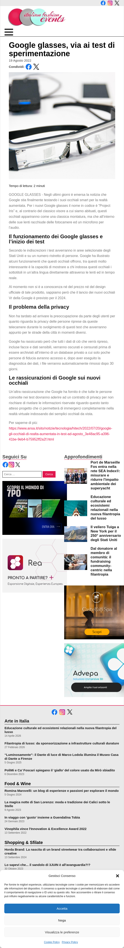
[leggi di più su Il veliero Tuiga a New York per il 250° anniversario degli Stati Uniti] (75, 534)
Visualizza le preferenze (62, 932)
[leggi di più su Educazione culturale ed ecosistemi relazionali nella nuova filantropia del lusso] (75, 508)
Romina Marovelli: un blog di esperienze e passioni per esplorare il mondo (62, 790)
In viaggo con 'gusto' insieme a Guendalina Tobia (42, 817)
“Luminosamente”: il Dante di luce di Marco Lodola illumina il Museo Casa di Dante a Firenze (61, 756)
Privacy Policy (70, 942)
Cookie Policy (52, 942)
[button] (117, 876)
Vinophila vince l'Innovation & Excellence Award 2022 (46, 829)
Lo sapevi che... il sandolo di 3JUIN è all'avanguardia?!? (47, 865)
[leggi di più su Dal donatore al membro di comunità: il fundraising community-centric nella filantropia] (75, 562)
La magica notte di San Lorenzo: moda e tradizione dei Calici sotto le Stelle (57, 804)
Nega (62, 920)
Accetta (62, 908)
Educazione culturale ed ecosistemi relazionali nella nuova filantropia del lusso (60, 730)
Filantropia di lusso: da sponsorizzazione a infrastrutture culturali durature (62, 743)
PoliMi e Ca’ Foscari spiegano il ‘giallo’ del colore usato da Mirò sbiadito (60, 770)
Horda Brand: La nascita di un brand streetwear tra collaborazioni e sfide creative (60, 851)
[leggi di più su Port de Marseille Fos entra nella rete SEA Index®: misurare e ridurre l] (75, 476)
